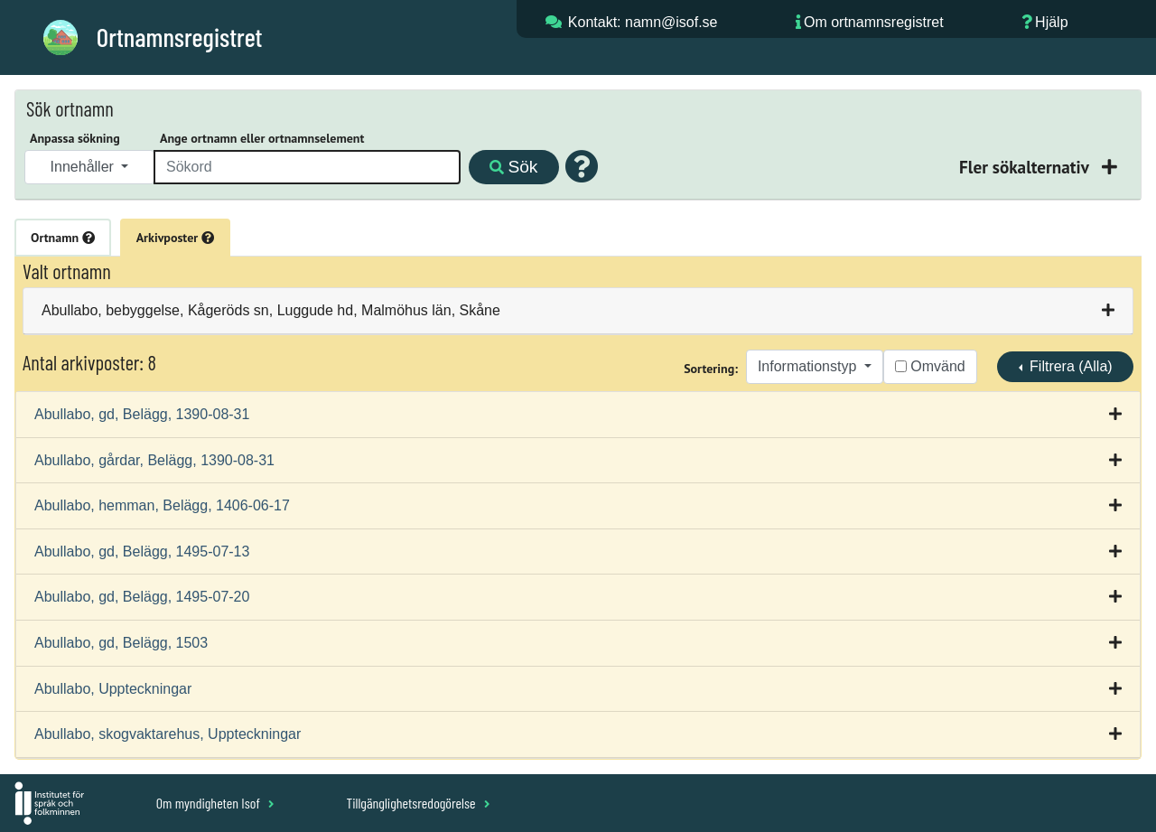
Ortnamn (63, 237)
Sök (513, 166)
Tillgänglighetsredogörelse (417, 802)
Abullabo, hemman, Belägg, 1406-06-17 (162, 505)
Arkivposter (175, 237)
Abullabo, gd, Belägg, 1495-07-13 (141, 551)
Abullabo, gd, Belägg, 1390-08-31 (141, 414)
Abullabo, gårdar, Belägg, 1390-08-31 (154, 460)
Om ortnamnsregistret (874, 22)
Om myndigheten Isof (215, 802)
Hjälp (1051, 22)
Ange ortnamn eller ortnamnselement (262, 138)
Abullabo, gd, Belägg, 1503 (121, 642)
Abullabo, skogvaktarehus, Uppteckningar (167, 734)
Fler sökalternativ (1026, 166)
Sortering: (711, 368)
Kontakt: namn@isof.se (643, 22)
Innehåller (84, 166)
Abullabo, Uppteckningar (112, 688)
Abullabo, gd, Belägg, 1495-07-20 (141, 596)
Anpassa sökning (75, 138)
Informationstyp (809, 366)
